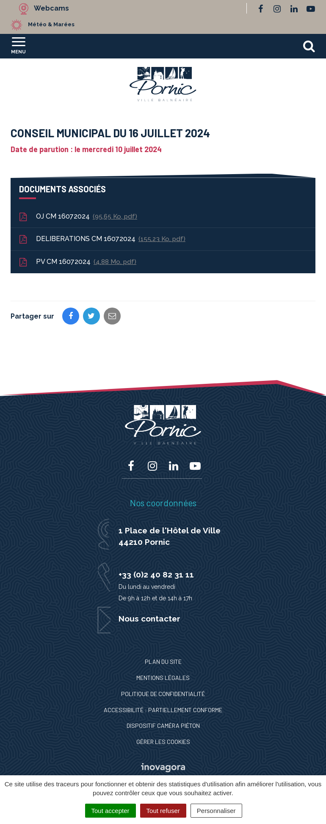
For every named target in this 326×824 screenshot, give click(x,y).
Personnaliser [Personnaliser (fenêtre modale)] (216, 810)
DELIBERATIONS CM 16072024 (101, 239)
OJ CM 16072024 (77, 217)
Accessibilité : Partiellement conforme (163, 709)
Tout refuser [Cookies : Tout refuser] (163, 810)
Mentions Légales (163, 677)
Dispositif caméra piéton (163, 725)
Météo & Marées (51, 24)
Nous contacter (149, 618)
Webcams (51, 8)
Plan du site (163, 661)
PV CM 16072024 (77, 262)
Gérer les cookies (163, 741)
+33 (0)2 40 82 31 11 (156, 574)
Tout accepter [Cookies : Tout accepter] (110, 810)
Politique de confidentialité (163, 693)
